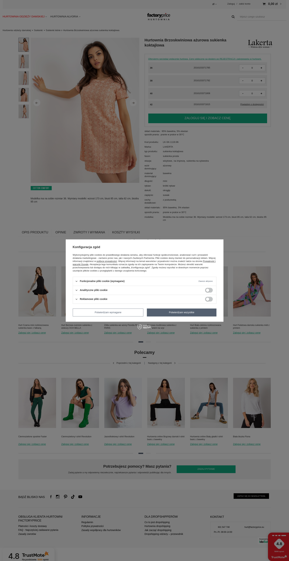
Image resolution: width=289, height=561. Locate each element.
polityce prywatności (107, 261)
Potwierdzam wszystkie (181, 312)
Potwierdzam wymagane (108, 312)
